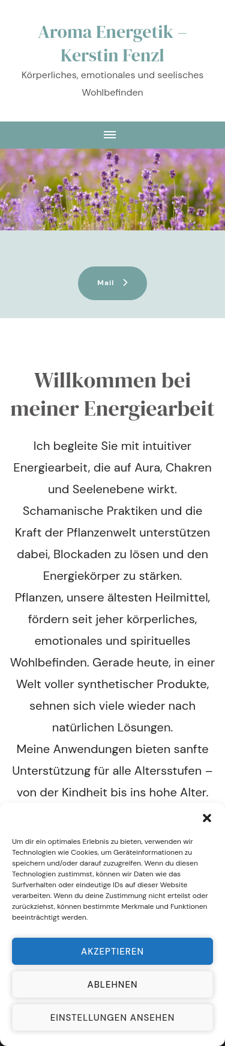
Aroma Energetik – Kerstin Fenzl (112, 43)
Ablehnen (112, 985)
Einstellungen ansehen (112, 1018)
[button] (207, 818)
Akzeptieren (112, 952)
